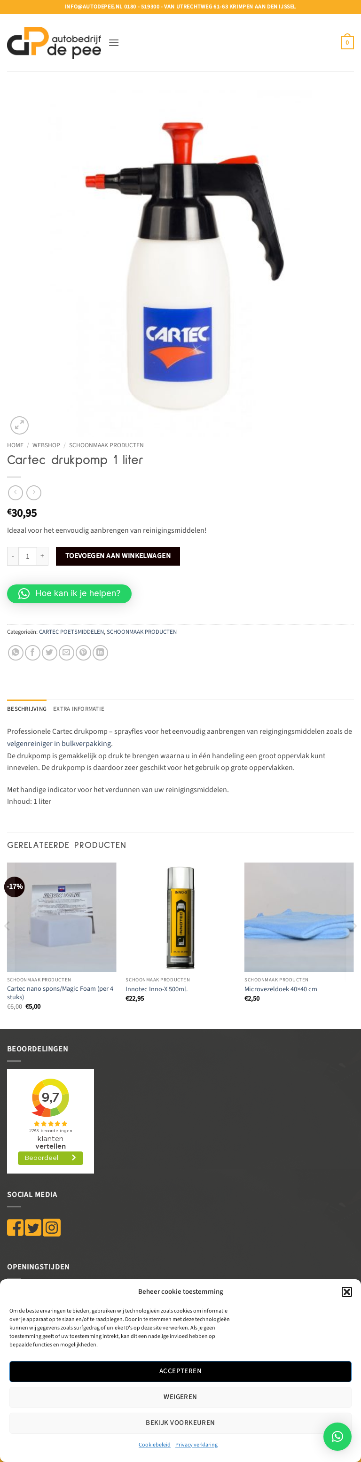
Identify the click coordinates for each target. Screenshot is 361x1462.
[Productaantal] (27, 556)
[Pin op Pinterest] (83, 653)
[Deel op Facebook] (32, 653)
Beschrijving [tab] (27, 709)
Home (15, 445)
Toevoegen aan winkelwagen (118, 556)
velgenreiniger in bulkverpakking (59, 744)
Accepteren (180, 1371)
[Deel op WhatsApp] (16, 653)
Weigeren (180, 1397)
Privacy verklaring (196, 1445)
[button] (347, 1292)
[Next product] (15, 492)
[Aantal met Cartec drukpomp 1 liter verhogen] (42, 556)
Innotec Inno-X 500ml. (157, 989)
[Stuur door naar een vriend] (66, 653)
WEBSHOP (46, 445)
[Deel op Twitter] (49, 653)
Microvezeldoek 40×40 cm (280, 989)
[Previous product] (33, 492)
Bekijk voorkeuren (180, 1423)
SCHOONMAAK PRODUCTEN (106, 445)
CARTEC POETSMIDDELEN (71, 632)
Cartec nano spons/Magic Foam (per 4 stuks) (60, 993)
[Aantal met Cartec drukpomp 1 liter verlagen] (12, 556)
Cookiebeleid (155, 1445)
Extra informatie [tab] (78, 709)
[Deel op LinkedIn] (100, 653)
